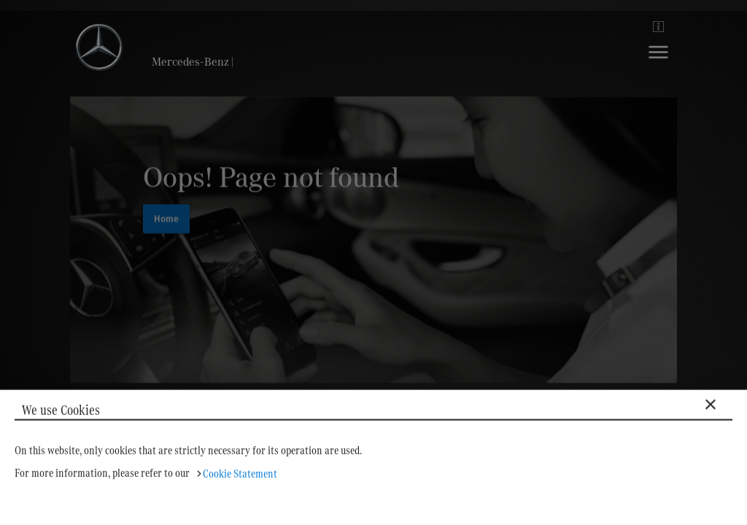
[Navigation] (658, 63)
